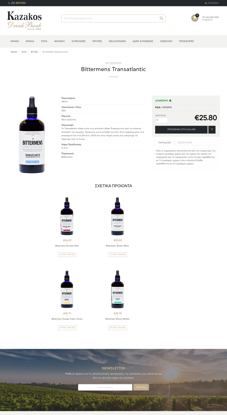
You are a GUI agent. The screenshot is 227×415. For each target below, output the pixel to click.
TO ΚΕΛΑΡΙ (12, 381)
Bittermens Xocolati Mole (59, 246)
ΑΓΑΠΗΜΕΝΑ (13, 385)
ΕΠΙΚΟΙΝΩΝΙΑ (68, 392)
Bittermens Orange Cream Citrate (131, 246)
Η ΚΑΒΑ (11, 377)
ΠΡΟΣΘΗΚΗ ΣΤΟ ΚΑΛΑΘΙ (181, 129)
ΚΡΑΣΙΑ (30, 41)
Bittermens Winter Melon (95, 246)
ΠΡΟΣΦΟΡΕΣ (186, 41)
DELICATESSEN (117, 41)
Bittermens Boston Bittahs (167, 246)
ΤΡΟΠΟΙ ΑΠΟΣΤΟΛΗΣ (72, 381)
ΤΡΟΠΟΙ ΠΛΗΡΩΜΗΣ (71, 377)
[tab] (164, 142)
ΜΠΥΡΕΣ (97, 41)
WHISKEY (59, 41)
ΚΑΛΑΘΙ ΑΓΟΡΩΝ (16, 392)
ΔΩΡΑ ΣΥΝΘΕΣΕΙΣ (143, 41)
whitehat (133, 410)
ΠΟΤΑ (44, 41)
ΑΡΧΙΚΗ (14, 41)
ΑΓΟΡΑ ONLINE (59, 255)
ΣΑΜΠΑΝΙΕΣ (79, 41)
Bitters (34, 52)
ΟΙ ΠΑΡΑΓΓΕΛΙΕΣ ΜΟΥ (18, 388)
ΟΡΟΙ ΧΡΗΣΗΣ (68, 388)
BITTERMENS (114, 63)
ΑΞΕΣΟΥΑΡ (166, 41)
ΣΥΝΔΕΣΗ (211, 2)
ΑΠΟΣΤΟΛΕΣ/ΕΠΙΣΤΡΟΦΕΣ (75, 385)
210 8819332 (16, 2)
